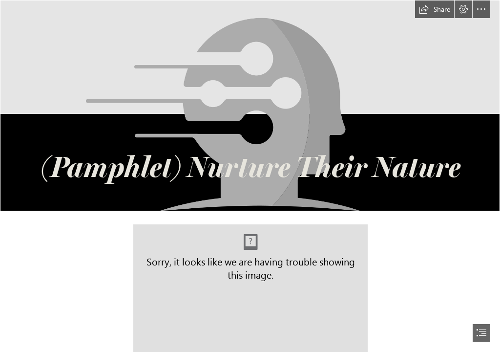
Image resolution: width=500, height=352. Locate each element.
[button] (434, 9)
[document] (250, 176)
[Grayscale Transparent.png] (250, 105)
